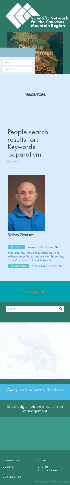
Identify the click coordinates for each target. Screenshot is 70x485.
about (42, 460)
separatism (16, 252)
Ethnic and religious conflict (43, 252)
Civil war (52, 246)
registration (35, 291)
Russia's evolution (43, 256)
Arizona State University (47, 265)
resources (35, 94)
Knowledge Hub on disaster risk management (35, 408)
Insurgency (35, 246)
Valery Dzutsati (21, 234)
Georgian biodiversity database (35, 389)
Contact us (12, 476)
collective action (19, 256)
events (8, 466)
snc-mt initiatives (48, 468)
